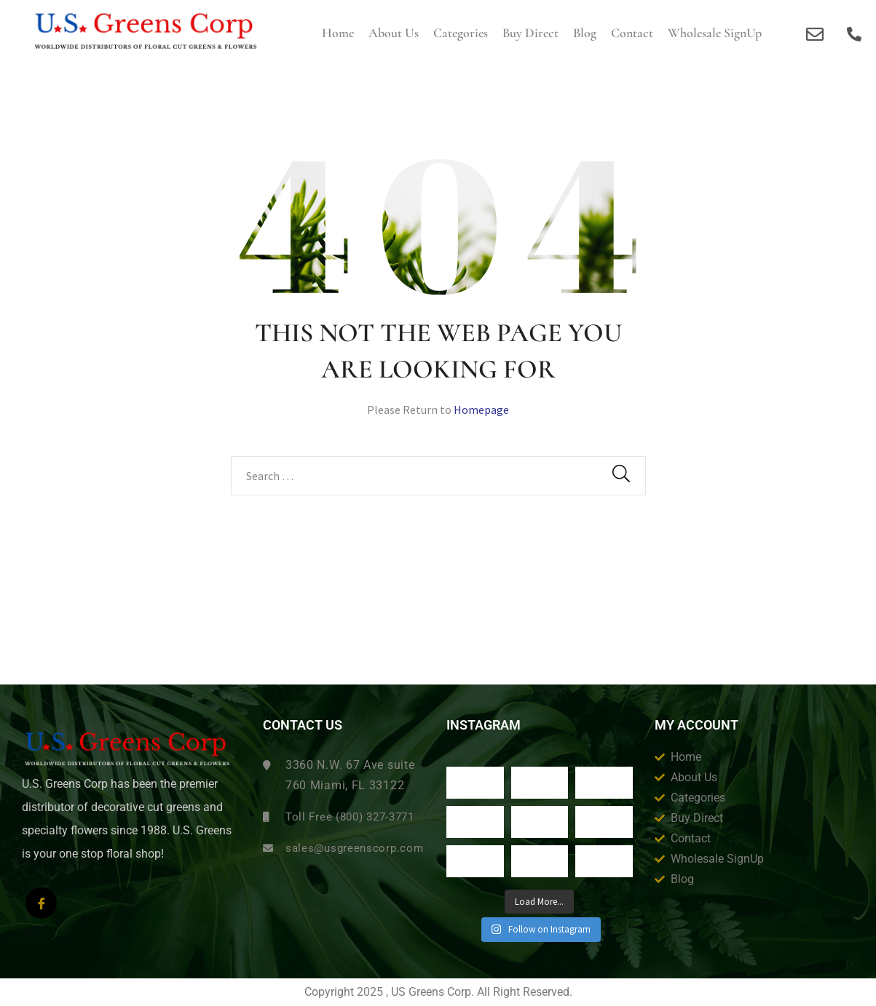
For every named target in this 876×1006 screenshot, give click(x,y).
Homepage (481, 409)
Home (338, 33)
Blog (584, 33)
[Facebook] (41, 903)
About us (393, 33)
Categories (460, 33)
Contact (632, 33)
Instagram (483, 725)
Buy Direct (530, 33)
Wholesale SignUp (715, 33)
